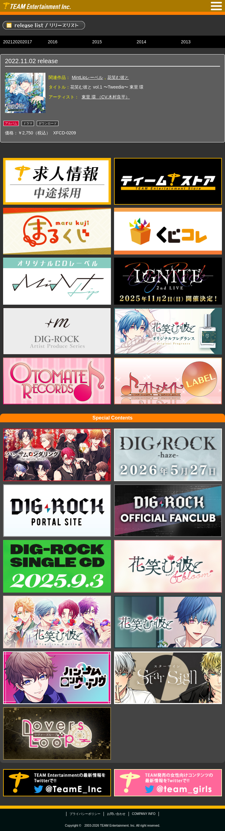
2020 (17, 41)
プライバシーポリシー (85, 814)
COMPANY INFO (143, 814)
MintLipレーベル (87, 77)
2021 (8, 41)
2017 (27, 41)
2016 (52, 41)
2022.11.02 (20, 61)
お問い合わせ (116, 814)
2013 (185, 41)
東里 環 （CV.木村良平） (106, 96)
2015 (97, 41)
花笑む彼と (118, 77)
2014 (141, 41)
